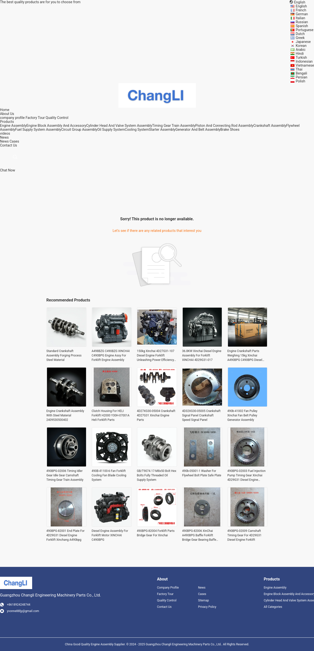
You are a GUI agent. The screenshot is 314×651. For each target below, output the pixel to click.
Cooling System (137, 129)
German (302, 14)
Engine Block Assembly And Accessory (56, 126)
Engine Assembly (13, 126)
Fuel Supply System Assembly (38, 129)
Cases (14, 141)
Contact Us (164, 607)
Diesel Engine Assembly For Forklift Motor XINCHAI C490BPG (110, 535)
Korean (301, 46)
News (4, 141)
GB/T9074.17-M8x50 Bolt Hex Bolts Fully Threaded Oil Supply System (156, 475)
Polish (300, 81)
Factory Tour (35, 118)
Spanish (302, 26)
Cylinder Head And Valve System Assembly (119, 126)
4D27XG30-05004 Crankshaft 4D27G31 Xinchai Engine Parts (156, 415)
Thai (299, 69)
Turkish (301, 57)
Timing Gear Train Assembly (173, 126)
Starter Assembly (162, 129)
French (301, 10)
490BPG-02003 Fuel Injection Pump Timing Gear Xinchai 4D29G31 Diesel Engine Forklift (246, 475)
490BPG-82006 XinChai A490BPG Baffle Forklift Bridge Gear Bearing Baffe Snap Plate (199, 535)
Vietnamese (305, 65)
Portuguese (305, 30)
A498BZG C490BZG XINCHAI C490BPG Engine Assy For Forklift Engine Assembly (111, 355)
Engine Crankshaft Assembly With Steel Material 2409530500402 (65, 415)
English (301, 6)
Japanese (303, 42)
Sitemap (203, 600)
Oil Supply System (111, 129)
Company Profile (168, 587)
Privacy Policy (207, 607)
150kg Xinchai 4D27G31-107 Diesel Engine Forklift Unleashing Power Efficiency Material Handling (156, 355)
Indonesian (304, 61)
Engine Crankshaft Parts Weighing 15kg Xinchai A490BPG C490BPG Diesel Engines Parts (244, 355)
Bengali (301, 73)
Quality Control (57, 118)
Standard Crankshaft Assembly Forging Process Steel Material (64, 355)
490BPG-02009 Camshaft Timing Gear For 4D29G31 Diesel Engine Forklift (244, 535)
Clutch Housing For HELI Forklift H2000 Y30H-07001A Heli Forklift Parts (111, 415)
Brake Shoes (229, 129)
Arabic (301, 50)
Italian (300, 18)
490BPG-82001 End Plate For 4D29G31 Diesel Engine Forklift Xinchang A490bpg (65, 535)
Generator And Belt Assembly (197, 129)
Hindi (300, 54)
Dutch (300, 34)
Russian (302, 22)
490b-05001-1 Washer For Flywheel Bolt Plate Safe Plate (201, 473)
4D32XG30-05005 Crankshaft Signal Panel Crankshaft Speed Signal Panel (201, 415)
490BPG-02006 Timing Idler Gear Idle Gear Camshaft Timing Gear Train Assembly (65, 475)
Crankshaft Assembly (269, 126)
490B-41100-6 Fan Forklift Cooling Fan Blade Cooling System (109, 475)
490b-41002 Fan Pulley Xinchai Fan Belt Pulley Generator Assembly (242, 415)
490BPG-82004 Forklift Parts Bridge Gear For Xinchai (156, 533)
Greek (300, 38)
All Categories (273, 607)
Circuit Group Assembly (79, 129)
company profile (12, 118)
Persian (301, 77)
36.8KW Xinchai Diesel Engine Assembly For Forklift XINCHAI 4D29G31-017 (202, 355)
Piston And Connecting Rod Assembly (224, 126)
